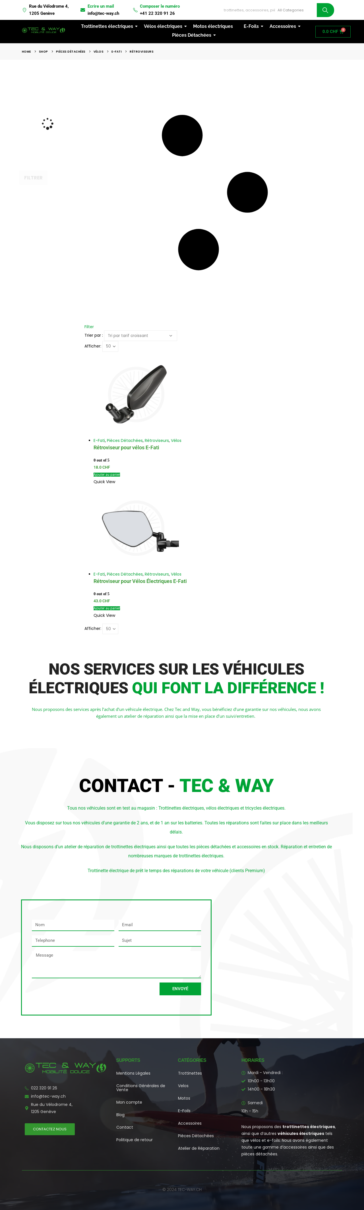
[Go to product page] (219, 394)
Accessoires (284, 26)
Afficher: (92, 346)
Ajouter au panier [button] (107, 475)
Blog (120, 1115)
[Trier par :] (140, 335)
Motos (184, 1098)
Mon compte (129, 1102)
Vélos (176, 440)
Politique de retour (134, 1140)
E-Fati (99, 440)
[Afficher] (110, 346)
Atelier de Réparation (199, 1148)
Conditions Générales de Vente (140, 1088)
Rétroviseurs (157, 440)
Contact (124, 1127)
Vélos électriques (164, 26)
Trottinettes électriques (108, 26)
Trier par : (93, 335)
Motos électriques (213, 26)
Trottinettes (190, 1073)
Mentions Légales (133, 1073)
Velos (183, 1086)
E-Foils (252, 26)
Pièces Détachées (193, 35)
